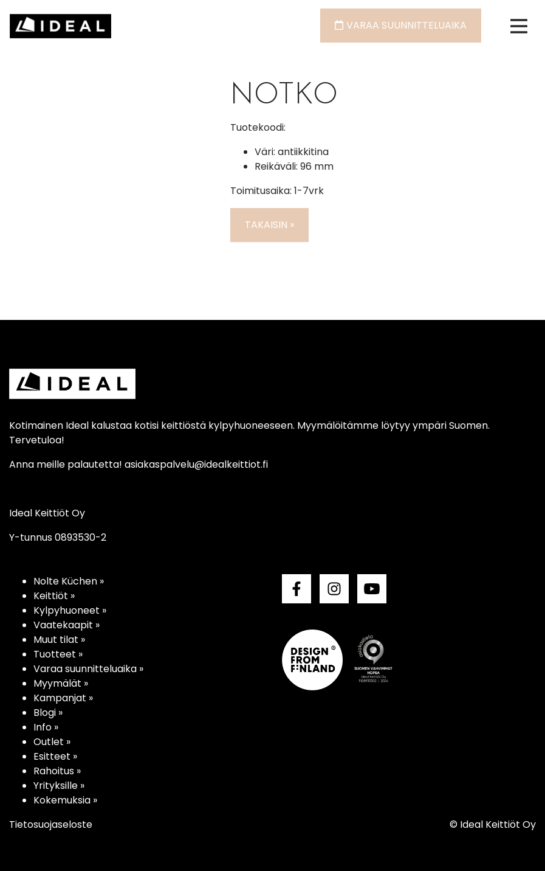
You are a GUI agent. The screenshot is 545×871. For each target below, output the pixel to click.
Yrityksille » (58, 786)
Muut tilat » (59, 640)
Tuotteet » (58, 654)
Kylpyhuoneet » (69, 610)
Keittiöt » (54, 596)
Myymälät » (60, 683)
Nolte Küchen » (68, 581)
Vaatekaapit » (66, 625)
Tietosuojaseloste (50, 824)
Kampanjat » (63, 698)
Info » (45, 727)
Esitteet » (55, 756)
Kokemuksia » (65, 800)
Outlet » (51, 742)
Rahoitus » (57, 771)
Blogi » (48, 713)
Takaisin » (269, 225)
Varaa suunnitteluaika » (88, 669)
